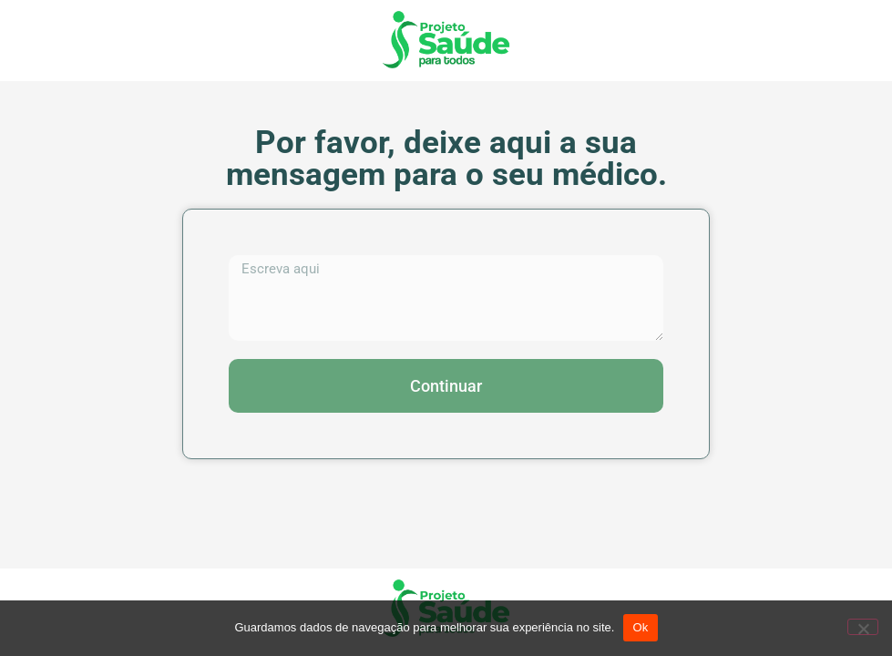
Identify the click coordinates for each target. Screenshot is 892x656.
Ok (640, 627)
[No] (862, 627)
